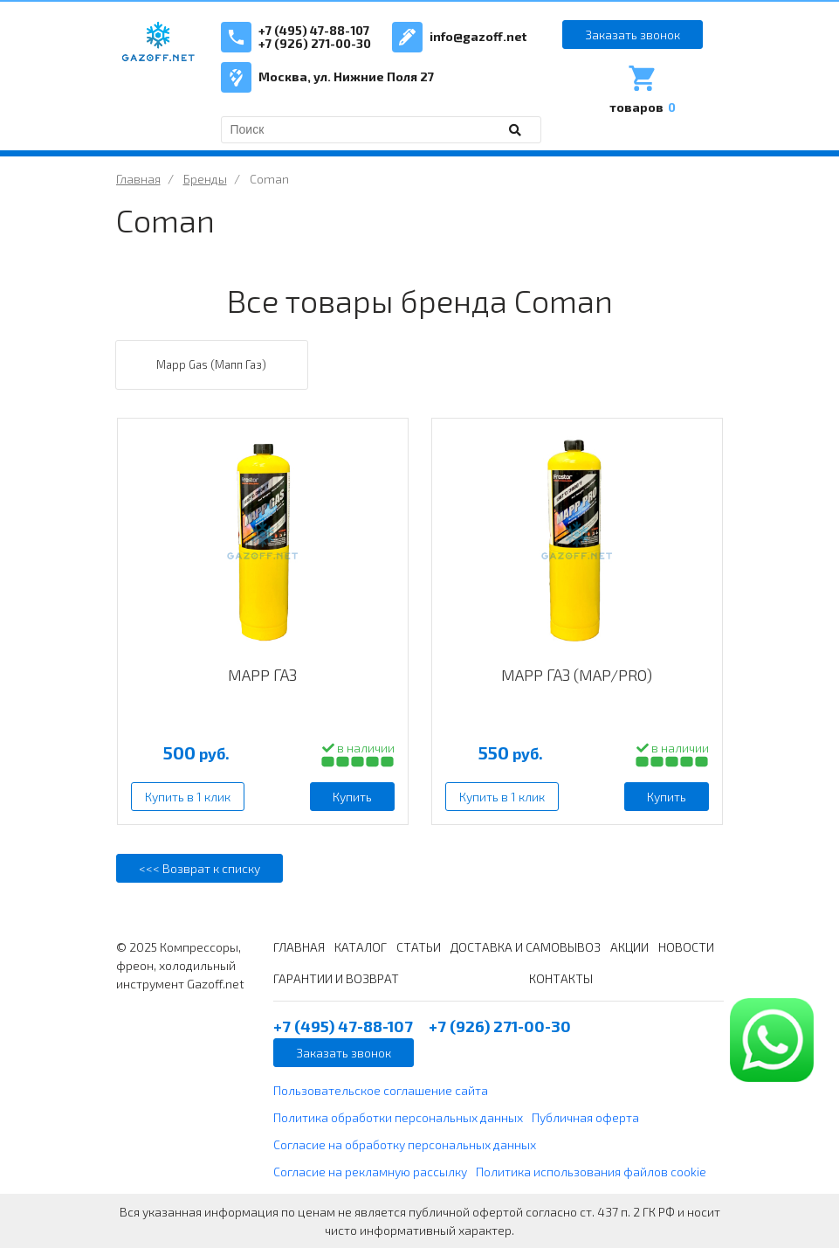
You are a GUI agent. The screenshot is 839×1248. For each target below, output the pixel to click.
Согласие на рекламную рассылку (370, 1171)
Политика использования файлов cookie (591, 1171)
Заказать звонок (632, 34)
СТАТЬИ (418, 946)
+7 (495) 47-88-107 (313, 30)
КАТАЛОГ (360, 946)
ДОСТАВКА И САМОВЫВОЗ (525, 946)
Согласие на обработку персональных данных (404, 1144)
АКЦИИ (629, 946)
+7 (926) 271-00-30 (314, 43)
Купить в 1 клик (187, 796)
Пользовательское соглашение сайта (380, 1090)
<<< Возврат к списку (199, 868)
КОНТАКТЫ (561, 978)
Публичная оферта (585, 1117)
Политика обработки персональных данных (398, 1117)
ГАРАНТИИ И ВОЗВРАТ (336, 978)
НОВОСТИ (686, 946)
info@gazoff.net (478, 36)
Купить (352, 796)
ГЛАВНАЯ (299, 946)
